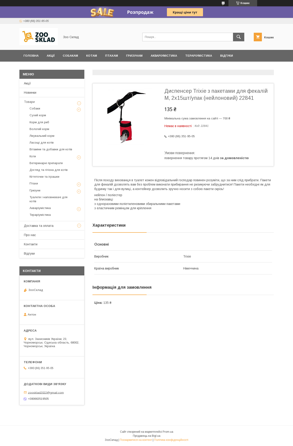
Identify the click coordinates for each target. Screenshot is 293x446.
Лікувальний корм (42, 135)
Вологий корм (39, 129)
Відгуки (226, 55)
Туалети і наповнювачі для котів (48, 199)
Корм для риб (39, 122)
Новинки (30, 92)
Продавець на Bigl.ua (146, 435)
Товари (29, 102)
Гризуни (35, 190)
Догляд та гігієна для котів (49, 170)
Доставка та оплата (41, 67)
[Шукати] (238, 37)
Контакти (30, 244)
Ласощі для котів (42, 142)
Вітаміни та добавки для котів (51, 149)
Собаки (35, 108)
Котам (91, 55)
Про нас (30, 235)
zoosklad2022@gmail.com (46, 392)
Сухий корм (38, 115)
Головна (31, 55)
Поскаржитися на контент (136, 439)
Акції (51, 55)
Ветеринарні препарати (46, 163)
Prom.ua (168, 431)
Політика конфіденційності (171, 439)
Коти (33, 156)
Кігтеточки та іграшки (44, 176)
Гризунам (134, 55)
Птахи (34, 183)
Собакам (70, 55)
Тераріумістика (198, 55)
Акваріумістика (164, 55)
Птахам (111, 55)
